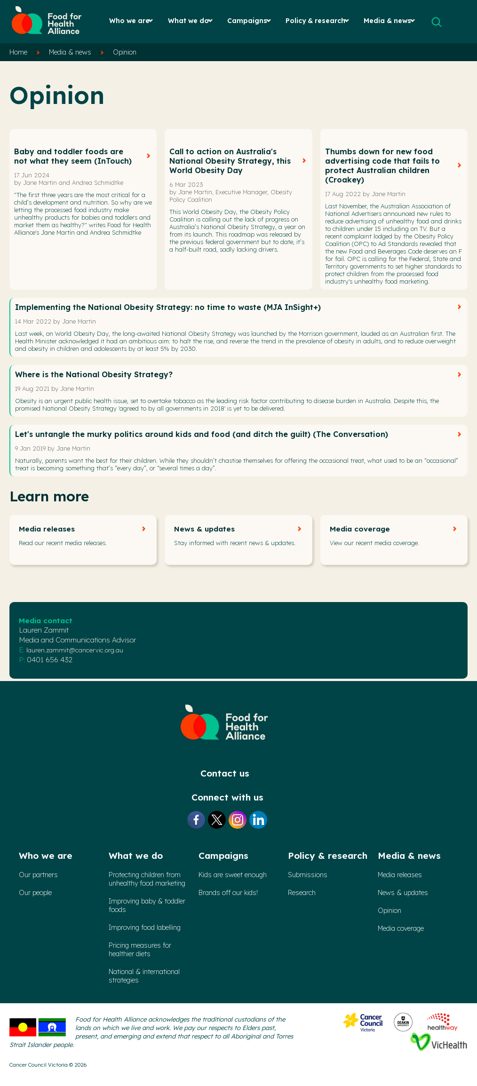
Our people (35, 892)
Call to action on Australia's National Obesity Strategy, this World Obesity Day (230, 161)
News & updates (204, 528)
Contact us (224, 773)
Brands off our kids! (228, 892)
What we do (188, 20)
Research (302, 892)
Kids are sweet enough (233, 875)
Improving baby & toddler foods (147, 905)
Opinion (124, 52)
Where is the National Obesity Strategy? (94, 374)
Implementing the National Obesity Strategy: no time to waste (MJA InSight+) (168, 307)
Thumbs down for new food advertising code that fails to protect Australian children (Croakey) (382, 165)
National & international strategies (144, 975)
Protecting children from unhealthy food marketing (147, 879)
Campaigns (247, 20)
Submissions (307, 875)
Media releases (47, 528)
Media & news (387, 20)
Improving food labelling (145, 927)
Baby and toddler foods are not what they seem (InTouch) (73, 156)
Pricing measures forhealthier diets (140, 949)
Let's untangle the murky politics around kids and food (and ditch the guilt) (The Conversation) (201, 434)
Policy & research (315, 20)
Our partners (38, 875)
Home (18, 52)
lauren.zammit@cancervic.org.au (74, 650)
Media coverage (360, 528)
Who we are (129, 20)
